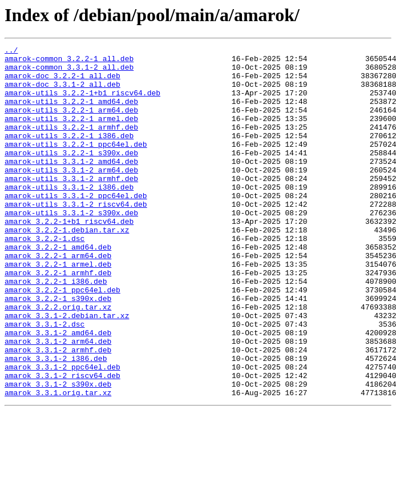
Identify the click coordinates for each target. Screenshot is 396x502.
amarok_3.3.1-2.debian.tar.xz (67, 370)
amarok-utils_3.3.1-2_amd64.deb (71, 185)
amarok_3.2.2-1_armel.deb (58, 308)
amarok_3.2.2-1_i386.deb (56, 329)
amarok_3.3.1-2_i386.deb (56, 421)
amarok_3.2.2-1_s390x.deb (58, 349)
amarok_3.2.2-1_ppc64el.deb (62, 339)
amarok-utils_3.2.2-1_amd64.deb (71, 113)
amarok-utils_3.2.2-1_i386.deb (69, 154)
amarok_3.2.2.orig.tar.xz (58, 360)
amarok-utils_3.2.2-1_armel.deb (71, 133)
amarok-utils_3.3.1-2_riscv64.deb (76, 236)
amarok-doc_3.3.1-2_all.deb (62, 92)
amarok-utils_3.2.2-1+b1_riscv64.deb (82, 103)
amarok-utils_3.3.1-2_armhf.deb (71, 205)
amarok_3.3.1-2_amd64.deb (58, 390)
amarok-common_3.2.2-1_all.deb (69, 62)
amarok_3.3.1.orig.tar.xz (58, 462)
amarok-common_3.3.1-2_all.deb (69, 72)
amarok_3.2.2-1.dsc (44, 277)
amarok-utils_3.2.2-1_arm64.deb (71, 123)
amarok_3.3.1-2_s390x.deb (58, 452)
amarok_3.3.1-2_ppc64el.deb (62, 432)
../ (11, 51)
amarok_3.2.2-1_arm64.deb (58, 298)
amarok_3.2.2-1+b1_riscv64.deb (69, 257)
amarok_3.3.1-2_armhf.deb (58, 411)
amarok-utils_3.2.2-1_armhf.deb (71, 144)
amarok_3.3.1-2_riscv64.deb (62, 442)
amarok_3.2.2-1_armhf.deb (58, 319)
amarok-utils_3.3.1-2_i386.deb (69, 216)
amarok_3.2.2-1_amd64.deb (58, 288)
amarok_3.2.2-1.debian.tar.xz (67, 267)
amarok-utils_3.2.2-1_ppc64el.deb (76, 164)
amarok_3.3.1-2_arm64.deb (58, 401)
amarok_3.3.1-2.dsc (44, 380)
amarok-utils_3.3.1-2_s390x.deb (71, 247)
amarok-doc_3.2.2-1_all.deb (62, 82)
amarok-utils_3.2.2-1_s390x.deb (71, 175)
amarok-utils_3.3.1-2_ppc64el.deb (76, 226)
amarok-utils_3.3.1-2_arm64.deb (71, 195)
